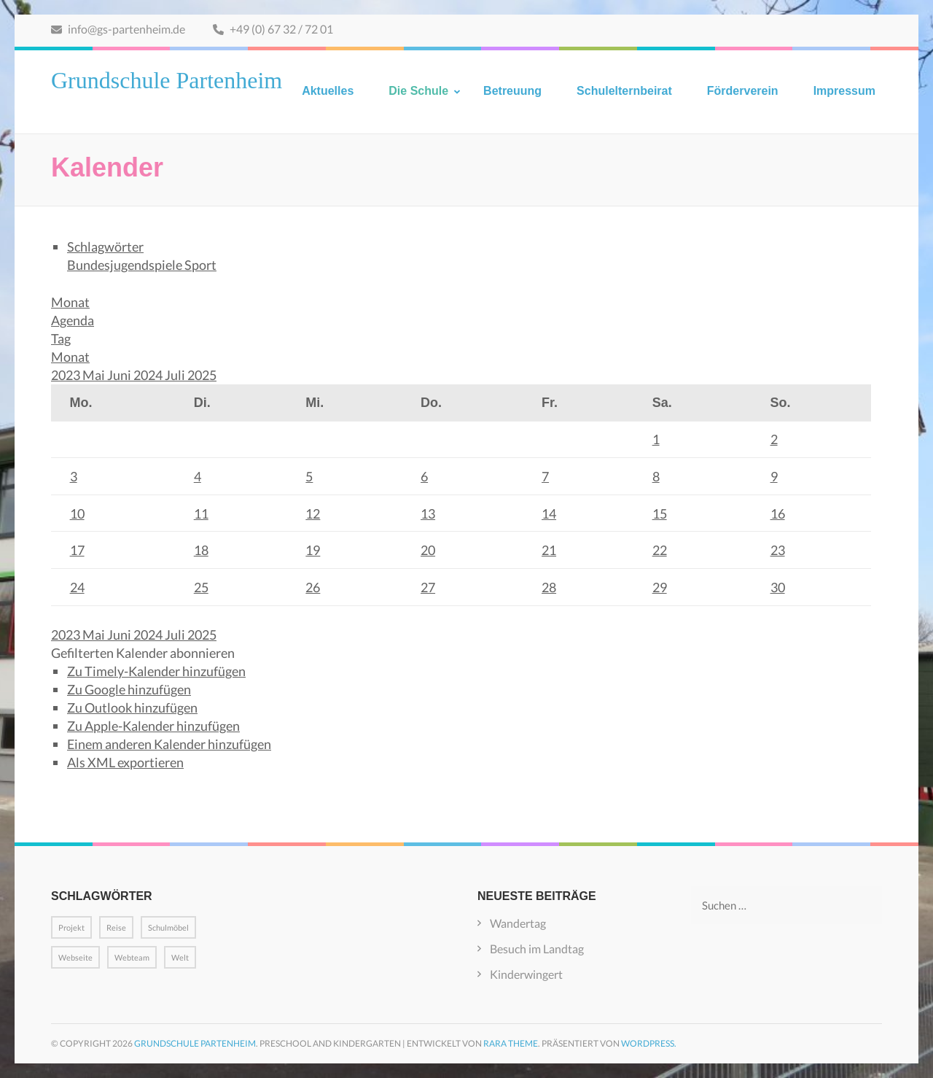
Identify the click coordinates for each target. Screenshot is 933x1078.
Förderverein (742, 91)
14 (549, 513)
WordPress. (648, 1043)
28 (549, 587)
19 (312, 550)
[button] (143, 653)
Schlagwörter (105, 247)
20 (428, 550)
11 (201, 513)
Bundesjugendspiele (125, 265)
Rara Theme (510, 1043)
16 (777, 513)
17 (77, 550)
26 (312, 587)
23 (777, 550)
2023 (66, 375)
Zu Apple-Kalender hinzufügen (153, 726)
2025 (201, 375)
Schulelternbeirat (624, 91)
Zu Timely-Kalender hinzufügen (156, 671)
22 (659, 550)
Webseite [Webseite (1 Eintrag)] (75, 957)
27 (428, 587)
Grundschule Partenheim (166, 80)
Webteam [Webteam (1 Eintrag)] (131, 957)
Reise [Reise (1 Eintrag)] (116, 927)
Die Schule (418, 91)
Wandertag (518, 923)
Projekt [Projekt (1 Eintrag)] (71, 927)
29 (659, 587)
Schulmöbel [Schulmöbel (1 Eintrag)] (168, 927)
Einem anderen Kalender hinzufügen (169, 744)
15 (659, 513)
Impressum (844, 91)
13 (428, 513)
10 (77, 513)
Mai (94, 375)
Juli (176, 375)
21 (549, 550)
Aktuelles (328, 91)
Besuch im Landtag (537, 948)
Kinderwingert (526, 974)
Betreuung (512, 91)
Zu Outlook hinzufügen (132, 707)
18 (201, 550)
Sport (200, 265)
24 (77, 587)
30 (777, 587)
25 (201, 587)
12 (312, 513)
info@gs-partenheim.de (118, 29)
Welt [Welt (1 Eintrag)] (180, 957)
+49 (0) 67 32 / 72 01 (273, 29)
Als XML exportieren (125, 762)
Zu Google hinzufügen (129, 689)
